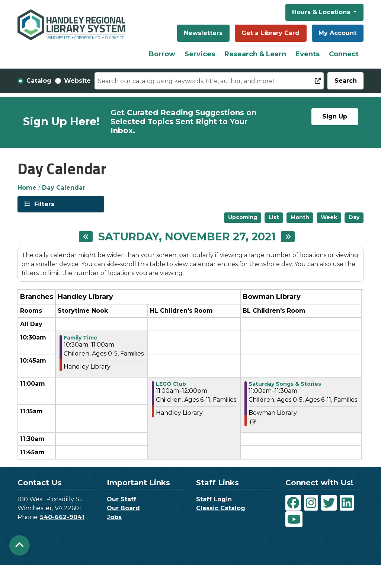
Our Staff (121, 499)
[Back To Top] (19, 545)
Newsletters (203, 33)
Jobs (114, 517)
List (274, 217)
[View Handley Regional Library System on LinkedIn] (347, 503)
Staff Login (214, 499)
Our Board (123, 508)
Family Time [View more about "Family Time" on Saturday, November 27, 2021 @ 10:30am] (80, 337)
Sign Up (334, 116)
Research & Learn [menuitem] (255, 54)
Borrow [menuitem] (162, 54)
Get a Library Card (270, 33)
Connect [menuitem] (344, 54)
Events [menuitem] (307, 54)
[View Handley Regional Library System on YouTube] (293, 519)
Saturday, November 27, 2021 (187, 236)
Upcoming (242, 217)
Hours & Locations (322, 12)
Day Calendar (63, 187)
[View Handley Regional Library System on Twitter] (329, 503)
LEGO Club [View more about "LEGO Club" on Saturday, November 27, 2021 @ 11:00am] (171, 383)
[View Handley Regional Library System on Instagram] (311, 503)
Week (329, 217)
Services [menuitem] (200, 54)
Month (300, 217)
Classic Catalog (220, 508)
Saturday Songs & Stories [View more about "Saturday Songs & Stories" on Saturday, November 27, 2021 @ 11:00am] (285, 383)
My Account (337, 33)
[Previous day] (86, 236)
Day (354, 217)
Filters (43, 204)
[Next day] (288, 236)
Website (77, 80)
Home (26, 187)
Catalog (38, 80)
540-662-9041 (62, 517)
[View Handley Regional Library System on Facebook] (293, 503)
